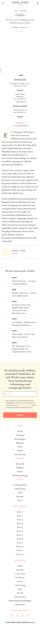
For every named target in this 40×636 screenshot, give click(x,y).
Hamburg (20, 435)
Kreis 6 (20, 531)
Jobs (20, 589)
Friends (20, 593)
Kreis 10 (20, 546)
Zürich (20, 450)
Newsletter (20, 577)
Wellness (20, 467)
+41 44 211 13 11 (20, 123)
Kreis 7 (20, 535)
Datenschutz (20, 596)
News (20, 500)
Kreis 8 (20, 538)
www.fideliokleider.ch (21, 125)
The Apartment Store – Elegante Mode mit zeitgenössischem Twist (22, 349)
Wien (20, 446)
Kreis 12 (20, 554)
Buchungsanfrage (20, 475)
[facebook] (12, 616)
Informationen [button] (20, 560)
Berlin (20, 431)
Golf (20, 492)
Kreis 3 (20, 519)
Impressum (20, 604)
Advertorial (20, 31)
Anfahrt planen (21, 101)
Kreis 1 (20, 511)
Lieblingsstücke (20, 484)
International (20, 454)
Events (20, 581)
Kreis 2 (20, 515)
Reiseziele (20, 463)
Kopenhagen (20, 439)
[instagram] (17, 616)
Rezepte (19, 496)
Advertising (20, 585)
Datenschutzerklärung (24, 405)
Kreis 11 (20, 550)
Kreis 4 (20, 523)
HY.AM (32, 622)
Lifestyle (20, 479)
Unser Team (20, 573)
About (20, 566)
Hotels (20, 471)
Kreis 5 (20, 527)
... (20, 120)
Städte (19, 425)
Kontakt (20, 569)
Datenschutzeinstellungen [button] (20, 600)
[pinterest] (23, 616)
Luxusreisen (20, 458)
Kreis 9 (20, 542)
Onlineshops (20, 488)
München (20, 442)
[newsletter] (28, 616)
